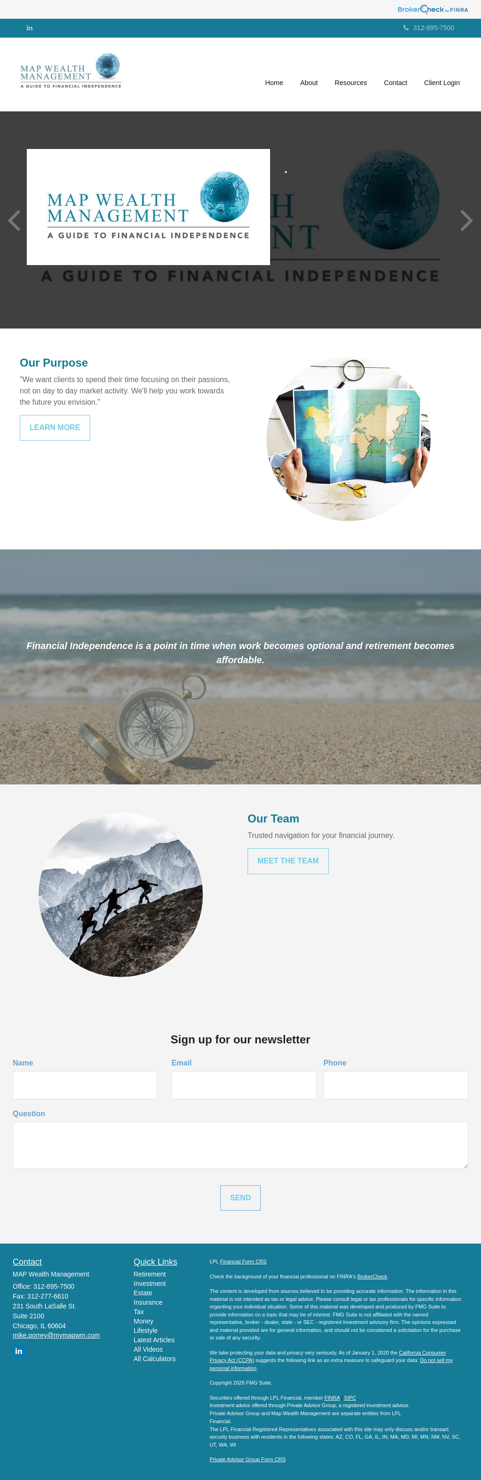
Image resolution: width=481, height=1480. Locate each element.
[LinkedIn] (29, 27)
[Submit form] (240, 1198)
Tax (139, 1312)
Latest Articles (154, 1340)
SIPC (350, 1398)
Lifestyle (146, 1330)
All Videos (148, 1349)
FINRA (332, 1398)
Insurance (148, 1302)
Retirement (150, 1274)
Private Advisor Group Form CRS (247, 1459)
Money (144, 1321)
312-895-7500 (428, 27)
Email (181, 1063)
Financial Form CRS (243, 1261)
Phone (335, 1063)
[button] (309, 74)
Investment (150, 1283)
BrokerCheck (372, 1276)
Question (29, 1114)
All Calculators (155, 1359)
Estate (143, 1293)
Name (23, 1063)
